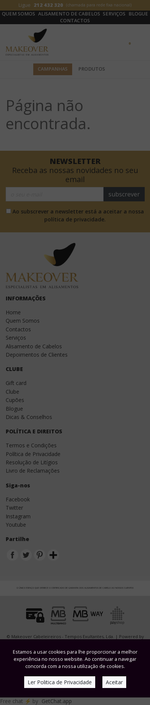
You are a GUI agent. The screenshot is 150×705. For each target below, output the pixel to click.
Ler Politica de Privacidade (60, 682)
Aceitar (114, 682)
